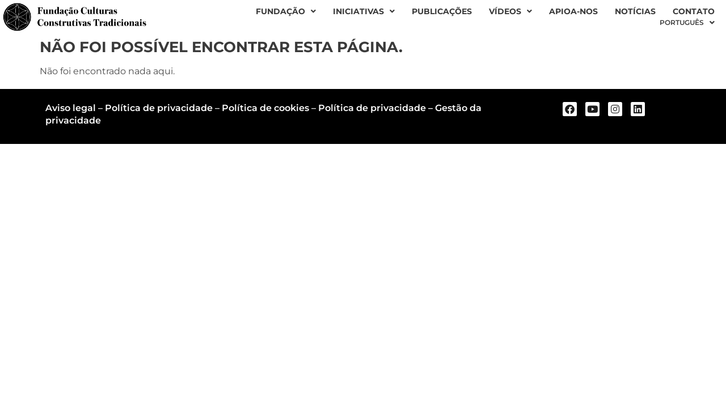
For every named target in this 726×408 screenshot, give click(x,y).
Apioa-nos (573, 11)
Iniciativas (364, 11)
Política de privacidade (159, 108)
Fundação (286, 11)
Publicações (442, 11)
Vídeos (510, 11)
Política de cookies (265, 108)
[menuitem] (687, 22)
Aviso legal (70, 108)
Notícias (635, 11)
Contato (694, 11)
